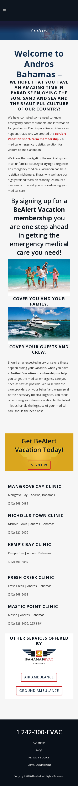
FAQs (39, 750)
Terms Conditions (39, 764)
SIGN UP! (39, 465)
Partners (39, 743)
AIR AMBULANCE (39, 677)
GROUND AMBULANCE (39, 690)
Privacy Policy (39, 757)
